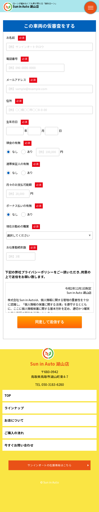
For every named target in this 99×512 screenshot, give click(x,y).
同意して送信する (49, 322)
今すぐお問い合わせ (18, 445)
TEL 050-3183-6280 (49, 384)
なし (12, 151)
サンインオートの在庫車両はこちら (49, 465)
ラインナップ (14, 408)
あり (27, 151)
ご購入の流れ (14, 433)
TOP (7, 395)
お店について (14, 420)
